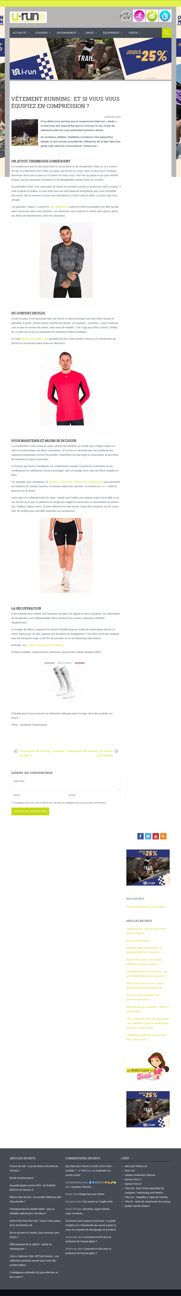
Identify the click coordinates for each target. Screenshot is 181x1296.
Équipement (111, 32)
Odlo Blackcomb (59, 206)
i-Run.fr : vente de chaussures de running (147, 1201)
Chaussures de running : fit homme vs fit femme (89, 753)
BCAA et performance (138, 940)
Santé (90, 32)
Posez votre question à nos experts (145, 906)
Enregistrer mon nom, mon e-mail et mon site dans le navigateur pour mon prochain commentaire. (60, 803)
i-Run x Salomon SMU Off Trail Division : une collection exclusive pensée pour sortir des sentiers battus (148, 1023)
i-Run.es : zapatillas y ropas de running (146, 1197)
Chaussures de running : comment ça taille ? (42, 753)
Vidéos (133, 32)
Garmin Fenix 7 (133, 1179)
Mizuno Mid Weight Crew (34, 338)
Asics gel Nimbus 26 (136, 1166)
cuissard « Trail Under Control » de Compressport (75, 481)
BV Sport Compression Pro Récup (44, 645)
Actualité (19, 32)
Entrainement (66, 32)
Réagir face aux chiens (91, 1194)
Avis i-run (130, 1170)
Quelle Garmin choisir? (137, 1206)
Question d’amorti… (82, 1186)
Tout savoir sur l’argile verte (98, 1201)
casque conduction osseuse (140, 1175)
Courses (42, 32)
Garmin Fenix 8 (133, 1183)
